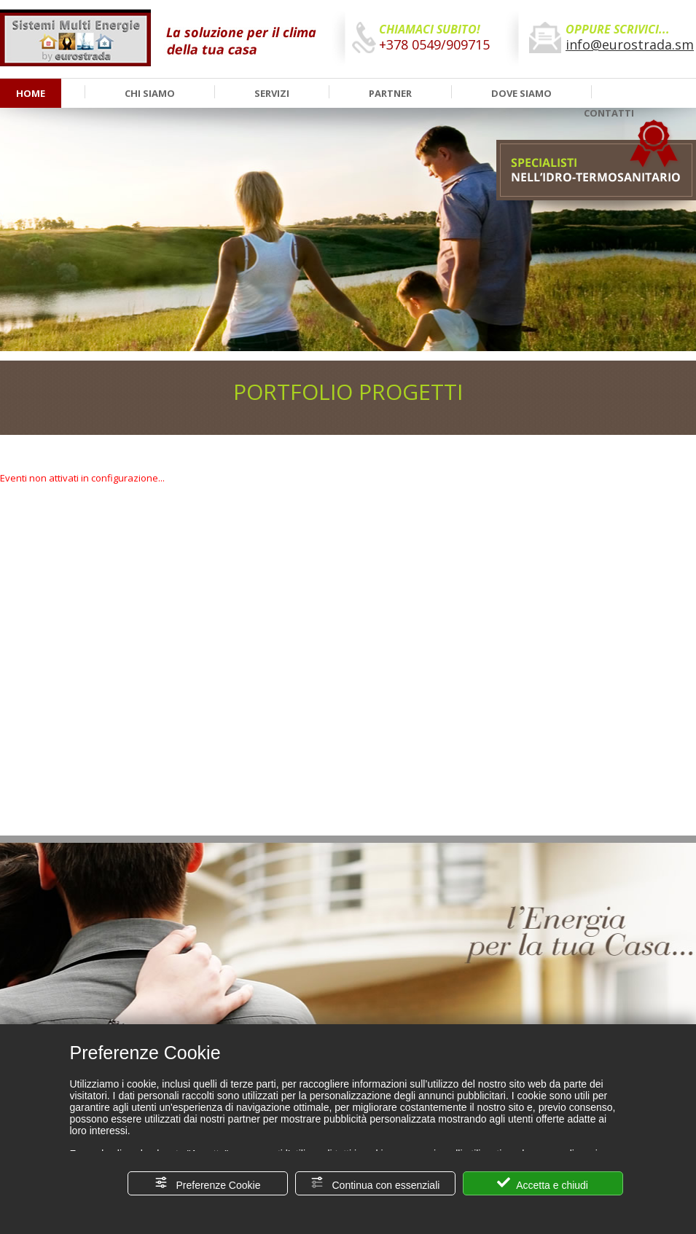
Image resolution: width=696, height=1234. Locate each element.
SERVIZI (271, 93)
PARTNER (390, 93)
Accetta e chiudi (542, 1183)
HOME (30, 93)
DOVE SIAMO (521, 93)
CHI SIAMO (150, 93)
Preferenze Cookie (208, 1183)
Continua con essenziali (375, 1183)
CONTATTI (609, 112)
